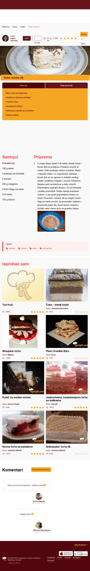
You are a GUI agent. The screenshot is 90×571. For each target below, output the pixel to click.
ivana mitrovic (14, 39)
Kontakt (18, 560)
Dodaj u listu (84, 35)
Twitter (59, 557)
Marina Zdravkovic (42, 530)
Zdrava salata (12, 115)
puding (24, 248)
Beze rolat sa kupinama (16, 93)
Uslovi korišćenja (34, 558)
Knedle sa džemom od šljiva (18, 97)
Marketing (11, 560)
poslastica (47, 248)
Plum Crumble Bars (67, 337)
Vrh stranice (80, 545)
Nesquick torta (23, 337)
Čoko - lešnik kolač (67, 291)
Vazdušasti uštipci (14, 106)
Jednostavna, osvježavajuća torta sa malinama (67, 385)
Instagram (76, 557)
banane (12, 248)
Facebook (51, 557)
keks (35, 248)
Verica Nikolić (39, 501)
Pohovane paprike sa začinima (20, 110)
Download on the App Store (66, 553)
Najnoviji (23, 85)
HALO (17, 563)
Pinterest (50, 560)
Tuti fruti (23, 291)
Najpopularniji (66, 85)
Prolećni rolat (12, 102)
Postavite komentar (41, 469)
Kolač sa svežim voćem (23, 385)
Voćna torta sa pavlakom (23, 433)
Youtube (68, 557)
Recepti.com (45, 4)
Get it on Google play (81, 553)
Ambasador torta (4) (67, 433)
